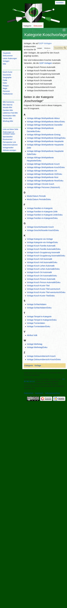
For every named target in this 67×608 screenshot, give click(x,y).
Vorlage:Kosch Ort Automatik (39, 272)
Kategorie (28, 365)
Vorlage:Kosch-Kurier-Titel (38, 285)
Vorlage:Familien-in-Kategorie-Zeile (42, 211)
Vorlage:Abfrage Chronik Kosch (40, 184)
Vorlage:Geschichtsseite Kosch (40, 227)
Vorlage (37, 365)
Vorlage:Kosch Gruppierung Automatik (43, 252)
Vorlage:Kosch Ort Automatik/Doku (42, 275)
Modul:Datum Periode (36, 196)
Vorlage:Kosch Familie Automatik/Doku (43, 249)
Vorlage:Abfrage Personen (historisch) (43, 187)
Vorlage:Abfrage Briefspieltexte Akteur (43, 118)
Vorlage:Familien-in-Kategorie (39, 208)
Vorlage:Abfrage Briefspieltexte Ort (42, 170)
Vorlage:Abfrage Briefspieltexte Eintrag (43, 134)
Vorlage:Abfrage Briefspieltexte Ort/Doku (44, 174)
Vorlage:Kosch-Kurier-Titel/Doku (41, 295)
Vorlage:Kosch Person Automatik (41, 279)
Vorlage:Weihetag (34, 344)
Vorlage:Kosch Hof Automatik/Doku (42, 262)
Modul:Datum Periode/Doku (39, 199)
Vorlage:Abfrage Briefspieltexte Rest (42, 177)
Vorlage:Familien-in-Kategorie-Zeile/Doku (45, 215)
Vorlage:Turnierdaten (36, 323)
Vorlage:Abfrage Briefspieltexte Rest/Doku (45, 180)
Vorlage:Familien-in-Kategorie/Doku (42, 218)
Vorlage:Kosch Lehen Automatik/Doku (43, 269)
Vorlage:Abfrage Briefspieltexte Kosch (43, 164)
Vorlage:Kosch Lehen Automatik (40, 265)
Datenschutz (28, 393)
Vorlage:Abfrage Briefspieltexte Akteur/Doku (46, 121)
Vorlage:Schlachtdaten (36, 304)
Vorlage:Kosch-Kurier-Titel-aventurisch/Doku (46, 292)
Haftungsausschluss (52, 393)
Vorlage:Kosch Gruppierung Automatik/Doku (46, 256)
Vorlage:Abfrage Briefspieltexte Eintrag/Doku (46, 138)
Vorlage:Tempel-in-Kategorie (39, 316)
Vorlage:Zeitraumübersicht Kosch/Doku (44, 359)
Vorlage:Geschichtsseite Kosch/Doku (43, 230)
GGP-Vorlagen (45, 43)
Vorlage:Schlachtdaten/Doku (39, 307)
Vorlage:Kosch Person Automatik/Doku (43, 282)
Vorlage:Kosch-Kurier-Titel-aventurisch (43, 289)
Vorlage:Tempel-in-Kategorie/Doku (42, 320)
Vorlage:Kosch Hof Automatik (39, 259)
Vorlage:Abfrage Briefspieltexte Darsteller (45, 125)
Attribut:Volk (32, 335)
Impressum (39, 393)
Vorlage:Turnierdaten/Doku (38, 326)
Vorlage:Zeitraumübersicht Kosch (41, 356)
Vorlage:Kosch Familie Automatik (41, 245)
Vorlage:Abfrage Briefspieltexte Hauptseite (45, 141)
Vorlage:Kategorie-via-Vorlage (40, 239)
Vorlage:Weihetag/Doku (37, 347)
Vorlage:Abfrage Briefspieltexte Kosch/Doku (46, 167)
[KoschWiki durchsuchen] (60, 48)
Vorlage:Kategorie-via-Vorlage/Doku (42, 242)
